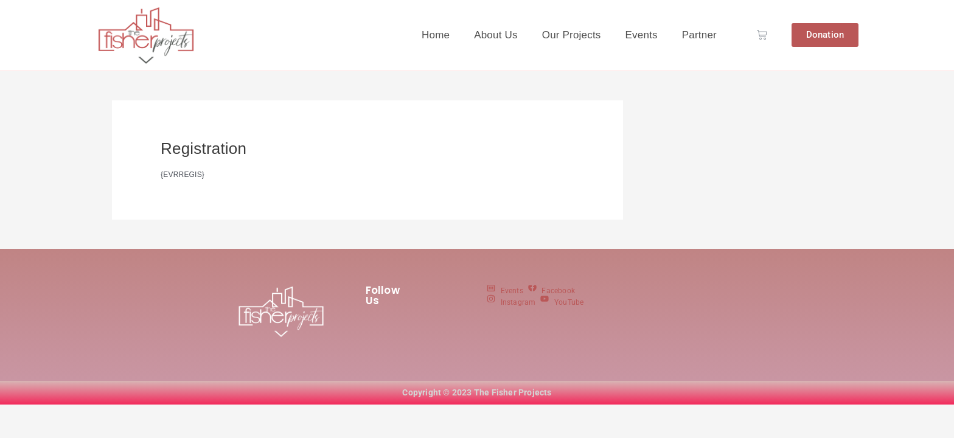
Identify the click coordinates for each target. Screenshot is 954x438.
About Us (496, 35)
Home (436, 35)
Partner (699, 35)
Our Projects (571, 35)
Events (641, 35)
